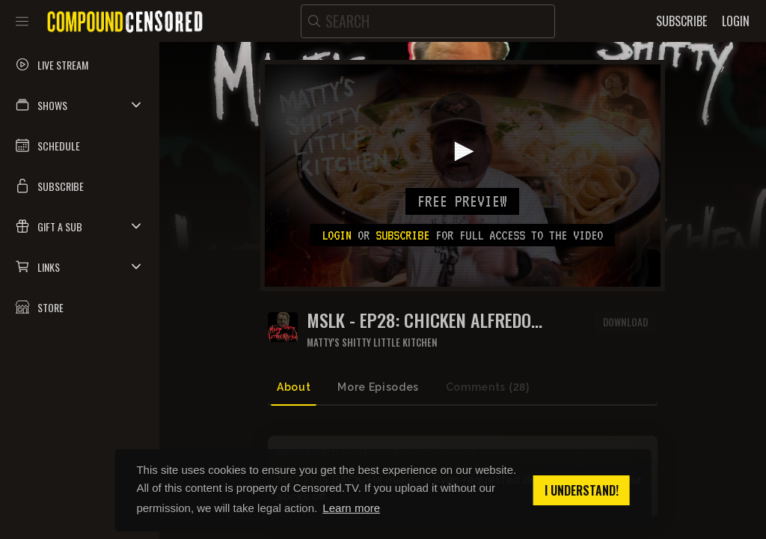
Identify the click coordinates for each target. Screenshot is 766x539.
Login (337, 235)
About (293, 387)
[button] (79, 104)
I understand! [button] (582, 490)
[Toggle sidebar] (22, 21)
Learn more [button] (351, 508)
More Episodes (377, 387)
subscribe (402, 235)
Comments (488, 387)
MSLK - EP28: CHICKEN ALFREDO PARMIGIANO (419, 320)
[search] (428, 21)
